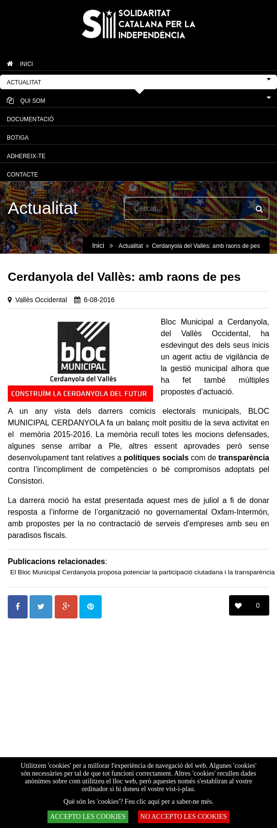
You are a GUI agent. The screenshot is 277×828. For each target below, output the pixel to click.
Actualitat (131, 246)
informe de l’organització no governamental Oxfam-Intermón (160, 512)
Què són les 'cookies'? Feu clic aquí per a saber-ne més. (138, 801)
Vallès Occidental (41, 300)
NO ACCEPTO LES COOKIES (183, 816)
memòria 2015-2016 (55, 434)
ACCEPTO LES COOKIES (87, 816)
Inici (98, 245)
